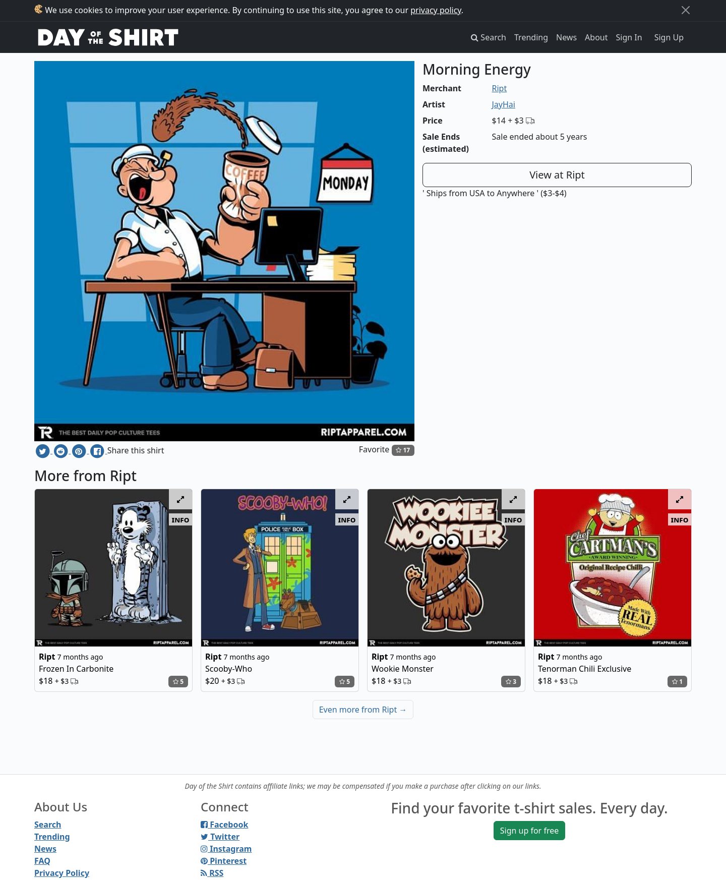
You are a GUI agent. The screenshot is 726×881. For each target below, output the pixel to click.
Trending (531, 37)
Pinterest (224, 860)
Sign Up (669, 37)
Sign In (629, 37)
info (181, 519)
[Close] (686, 10)
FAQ (42, 860)
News (566, 37)
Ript (499, 88)
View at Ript (557, 175)
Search (47, 824)
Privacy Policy (61, 872)
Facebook (224, 824)
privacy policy (435, 10)
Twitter (220, 836)
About (596, 37)
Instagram (226, 848)
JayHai (503, 104)
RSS (212, 872)
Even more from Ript (363, 709)
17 (403, 450)
